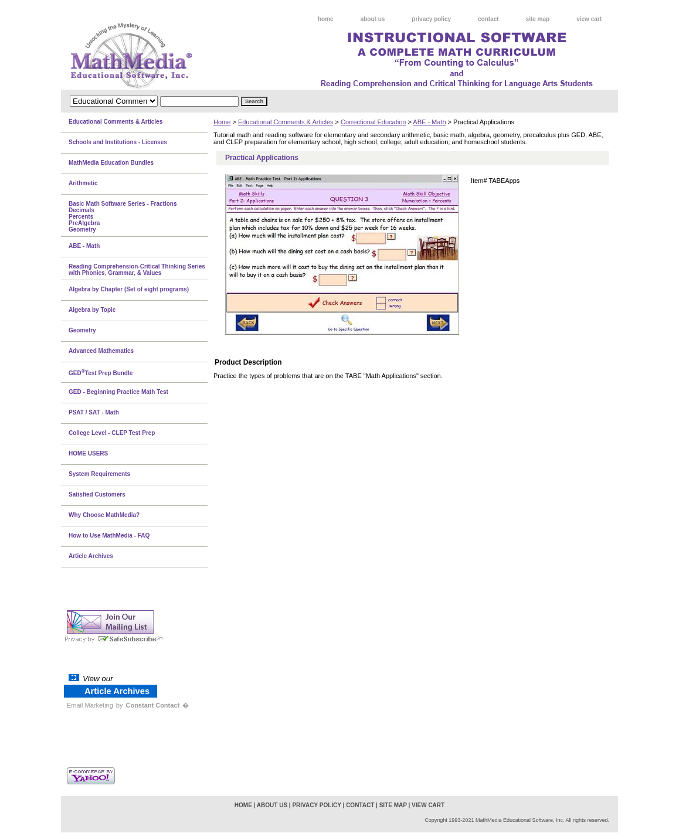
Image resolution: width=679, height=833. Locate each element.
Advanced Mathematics (101, 351)
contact (488, 19)
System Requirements (99, 474)
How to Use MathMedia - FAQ (109, 535)
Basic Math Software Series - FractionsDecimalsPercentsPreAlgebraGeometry (123, 216)
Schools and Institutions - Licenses (118, 142)
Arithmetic (83, 183)
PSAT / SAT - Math (94, 412)
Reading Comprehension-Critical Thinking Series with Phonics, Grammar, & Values (137, 269)
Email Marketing (90, 705)
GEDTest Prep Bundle (101, 372)
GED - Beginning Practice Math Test (118, 392)
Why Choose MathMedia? (104, 515)
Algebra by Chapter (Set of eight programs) (129, 289)
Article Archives (91, 556)
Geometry (82, 330)
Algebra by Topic (92, 310)
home (326, 19)
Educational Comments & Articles (286, 121)
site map (538, 19)
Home (221, 121)
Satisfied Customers (97, 494)
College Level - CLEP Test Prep (112, 433)
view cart (589, 19)
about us (373, 19)
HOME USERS (88, 453)
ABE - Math (429, 121)
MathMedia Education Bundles (111, 162)
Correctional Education (373, 121)
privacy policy (431, 19)
